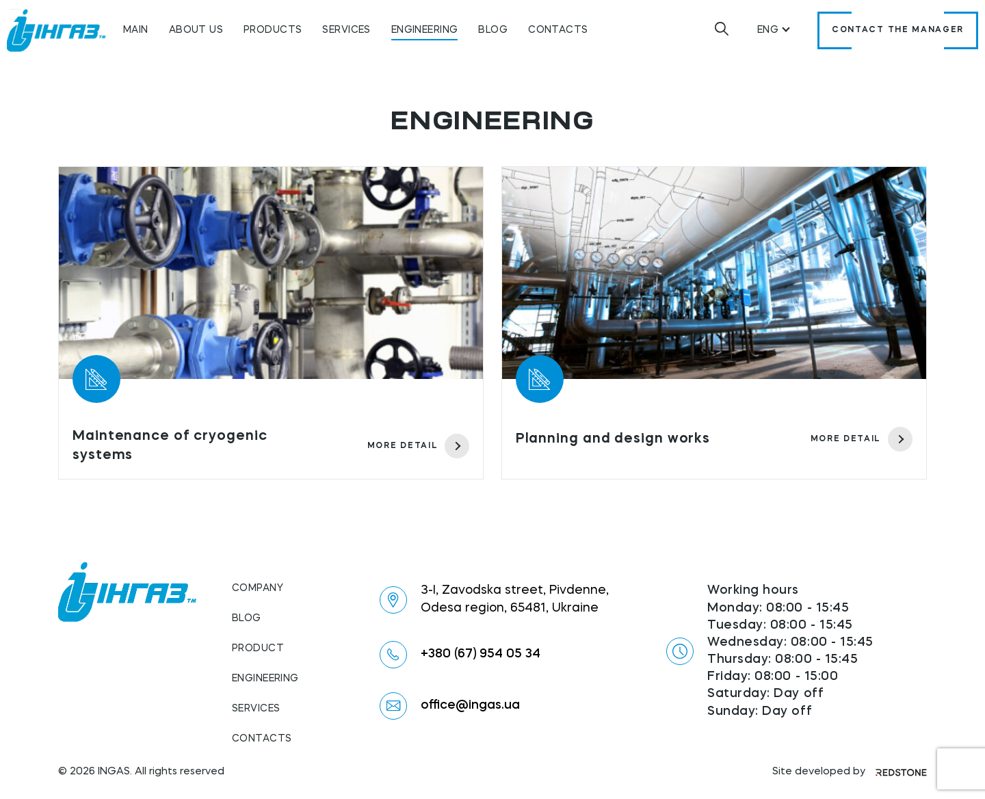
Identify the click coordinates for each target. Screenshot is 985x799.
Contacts (558, 30)
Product (258, 648)
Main (135, 30)
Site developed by (849, 772)
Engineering (424, 30)
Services (346, 30)
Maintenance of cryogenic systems (170, 446)
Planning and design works (613, 439)
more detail (418, 446)
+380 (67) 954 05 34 (480, 654)
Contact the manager (897, 30)
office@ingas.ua (470, 705)
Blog (493, 30)
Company (257, 588)
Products (273, 30)
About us (196, 30)
